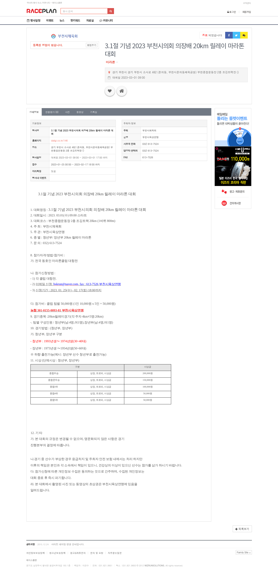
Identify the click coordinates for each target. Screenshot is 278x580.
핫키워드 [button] (75, 20)
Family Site (244, 552)
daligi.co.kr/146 (59, 140)
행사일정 (33, 20)
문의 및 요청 (96, 553)
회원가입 (246, 11)
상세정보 (34, 112)
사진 (67, 112)
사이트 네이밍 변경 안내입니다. (67, 544)
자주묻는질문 (115, 553)
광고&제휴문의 (77, 553)
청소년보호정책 (57, 553)
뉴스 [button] (62, 20)
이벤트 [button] (50, 20)
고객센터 (247, 3)
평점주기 (91, 45)
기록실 (93, 112)
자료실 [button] (90, 20)
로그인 (231, 11)
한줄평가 (51, 112)
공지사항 (30, 544)
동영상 (79, 112)
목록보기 (242, 529)
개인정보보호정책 (35, 553)
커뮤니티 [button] (106, 20)
